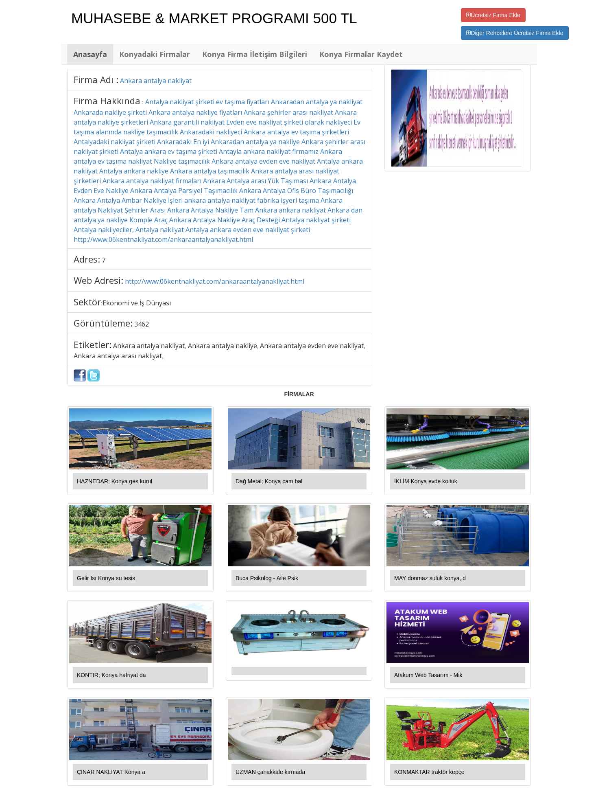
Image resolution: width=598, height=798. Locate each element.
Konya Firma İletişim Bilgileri (254, 54)
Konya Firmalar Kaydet (361, 54)
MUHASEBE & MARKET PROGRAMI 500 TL (214, 18)
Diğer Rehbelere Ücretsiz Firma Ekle (514, 33)
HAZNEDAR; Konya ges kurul (114, 481)
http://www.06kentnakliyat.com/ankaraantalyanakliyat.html (214, 281)
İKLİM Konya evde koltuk (425, 481)
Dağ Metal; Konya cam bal (269, 481)
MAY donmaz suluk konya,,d (430, 578)
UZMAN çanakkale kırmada (270, 772)
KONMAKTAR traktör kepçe (429, 772)
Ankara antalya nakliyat (156, 80)
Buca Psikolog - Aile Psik (267, 578)
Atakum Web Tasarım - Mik (428, 675)
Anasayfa (90, 54)
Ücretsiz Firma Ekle (493, 15)
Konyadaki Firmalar (154, 54)
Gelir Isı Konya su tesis (106, 578)
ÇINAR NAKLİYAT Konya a (111, 772)
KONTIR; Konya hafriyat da (111, 675)
